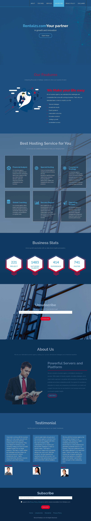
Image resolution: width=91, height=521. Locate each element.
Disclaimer (81, 3)
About (33, 3)
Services (49, 3)
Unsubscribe (59, 3)
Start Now (45, 35)
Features (41, 3)
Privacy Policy (70, 3)
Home (31, 513)
